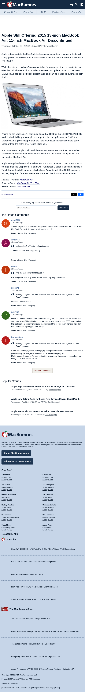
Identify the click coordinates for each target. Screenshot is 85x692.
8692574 (15, 288)
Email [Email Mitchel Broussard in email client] (3, 500)
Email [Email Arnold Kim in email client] (3, 479)
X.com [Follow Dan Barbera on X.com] (9, 520)
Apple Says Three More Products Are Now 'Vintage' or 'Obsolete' (43, 386)
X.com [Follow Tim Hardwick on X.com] (50, 500)
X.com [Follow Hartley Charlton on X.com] (9, 510)
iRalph (14, 266)
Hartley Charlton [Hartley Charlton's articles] (7, 505)
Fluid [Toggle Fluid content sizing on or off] (34, 688)
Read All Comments (42, 371)
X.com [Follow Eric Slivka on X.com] (50, 479)
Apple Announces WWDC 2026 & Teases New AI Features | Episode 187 (42, 669)
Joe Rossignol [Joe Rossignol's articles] (48, 485)
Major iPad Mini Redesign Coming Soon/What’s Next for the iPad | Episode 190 (45, 631)
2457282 (15, 312)
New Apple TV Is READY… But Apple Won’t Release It (34, 587)
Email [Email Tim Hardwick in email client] (44, 500)
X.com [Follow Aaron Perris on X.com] (50, 530)
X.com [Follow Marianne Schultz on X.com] (50, 510)
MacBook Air (26, 179)
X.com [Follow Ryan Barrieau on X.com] (50, 520)
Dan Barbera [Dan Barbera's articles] (6, 515)
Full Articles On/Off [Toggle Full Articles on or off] (23, 688)
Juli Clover (52, 46)
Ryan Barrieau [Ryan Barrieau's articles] (48, 515)
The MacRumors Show (21, 609)
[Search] (77, 4)
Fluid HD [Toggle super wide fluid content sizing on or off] (40, 688)
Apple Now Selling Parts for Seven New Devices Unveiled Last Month (45, 399)
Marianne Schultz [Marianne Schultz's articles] (49, 505)
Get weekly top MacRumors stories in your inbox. (43, 203)
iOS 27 (43, 12)
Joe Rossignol (55, 390)
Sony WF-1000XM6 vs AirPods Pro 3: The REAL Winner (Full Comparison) (43, 549)
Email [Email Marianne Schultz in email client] (44, 510)
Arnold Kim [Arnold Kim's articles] (5, 475)
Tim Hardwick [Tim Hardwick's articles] (47, 495)
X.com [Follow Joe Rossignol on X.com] (50, 490)
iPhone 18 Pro (10, 12)
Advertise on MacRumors (17, 461)
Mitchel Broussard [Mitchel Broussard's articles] (8, 495)
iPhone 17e (76, 12)
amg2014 (15, 240)
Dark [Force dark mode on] (57, 688)
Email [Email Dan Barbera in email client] (3, 520)
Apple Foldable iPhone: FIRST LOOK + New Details (33, 599)
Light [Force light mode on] (52, 688)
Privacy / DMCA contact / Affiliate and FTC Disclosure (20, 679)
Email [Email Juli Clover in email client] (3, 490)
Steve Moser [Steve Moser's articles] (6, 525)
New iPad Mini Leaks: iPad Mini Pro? (27, 574)
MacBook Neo (58, 12)
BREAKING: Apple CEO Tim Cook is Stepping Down (33, 562)
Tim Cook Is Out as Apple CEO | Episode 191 (30, 619)
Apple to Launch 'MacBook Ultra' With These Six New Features (42, 411)
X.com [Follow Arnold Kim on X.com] (9, 479)
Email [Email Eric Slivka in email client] (44, 479)
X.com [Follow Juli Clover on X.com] (9, 490)
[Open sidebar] (82, 5)
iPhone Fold (28, 12)
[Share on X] (74, 194)
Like (25, 233)
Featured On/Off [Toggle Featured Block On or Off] (8, 688)
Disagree (32, 233)
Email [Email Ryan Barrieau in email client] (44, 520)
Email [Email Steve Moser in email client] (3, 530)
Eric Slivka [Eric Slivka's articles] (46, 475)
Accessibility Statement (9, 683)
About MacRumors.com (16, 453)
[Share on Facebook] (81, 194)
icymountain (17, 337)
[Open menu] (3, 4)
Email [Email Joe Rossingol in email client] (44, 490)
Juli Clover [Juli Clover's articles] (5, 485)
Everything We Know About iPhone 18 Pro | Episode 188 (35, 656)
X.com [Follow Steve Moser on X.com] (9, 530)
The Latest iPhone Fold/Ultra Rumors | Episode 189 (33, 644)
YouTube (11, 539)
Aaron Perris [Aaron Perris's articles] (47, 525)
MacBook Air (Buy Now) (28, 183)
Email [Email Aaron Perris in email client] (44, 530)
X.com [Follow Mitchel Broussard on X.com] (9, 500)
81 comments (7, 194)
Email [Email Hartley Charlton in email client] (3, 510)
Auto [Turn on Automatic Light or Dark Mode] (47, 688)
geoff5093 (15, 220)
